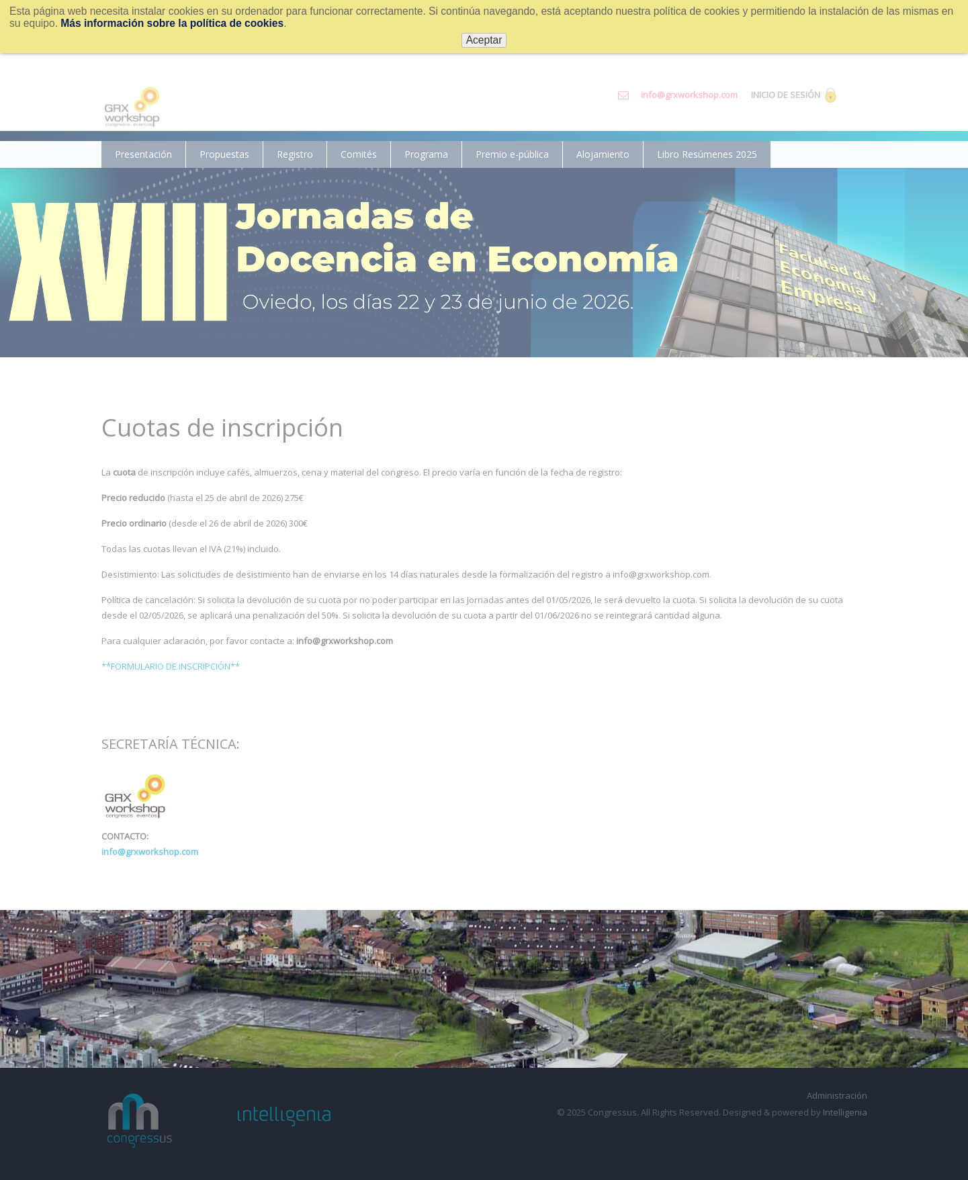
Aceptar (484, 40)
